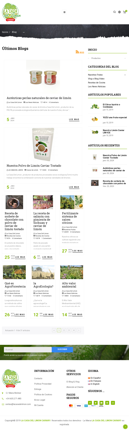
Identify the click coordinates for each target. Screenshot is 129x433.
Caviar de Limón (32, 172)
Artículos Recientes (104, 147)
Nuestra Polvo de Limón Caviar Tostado (34, 167)
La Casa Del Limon (15, 104)
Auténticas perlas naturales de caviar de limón (39, 100)
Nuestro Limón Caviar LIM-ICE (113, 133)
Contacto (38, 380)
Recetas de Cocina (13, 238)
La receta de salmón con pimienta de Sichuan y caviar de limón (41, 223)
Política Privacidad (42, 385)
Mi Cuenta (38, 407)
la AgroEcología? (43, 286)
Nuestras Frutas (70, 231)
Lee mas (74, 121)
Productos (96, 60)
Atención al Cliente (74, 389)
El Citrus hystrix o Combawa (111, 107)
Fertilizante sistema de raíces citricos (70, 219)
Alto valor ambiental (69, 286)
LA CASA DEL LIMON (15, 172)
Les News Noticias (32, 104)
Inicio (92, 51)
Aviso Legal (39, 401)
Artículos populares (104, 96)
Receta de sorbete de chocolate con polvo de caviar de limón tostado (14, 223)
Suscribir (62, 351)
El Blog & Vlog (72, 383)
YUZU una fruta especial (115, 119)
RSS (82, 54)
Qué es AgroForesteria (15, 286)
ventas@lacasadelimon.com (18, 406)
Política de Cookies (43, 396)
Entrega (37, 391)
